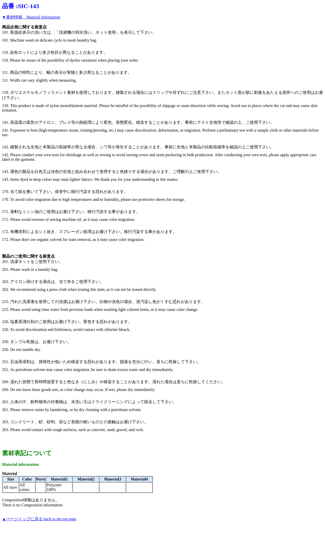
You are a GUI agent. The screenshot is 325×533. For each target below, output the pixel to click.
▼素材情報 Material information (31, 17)
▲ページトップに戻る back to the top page (39, 519)
